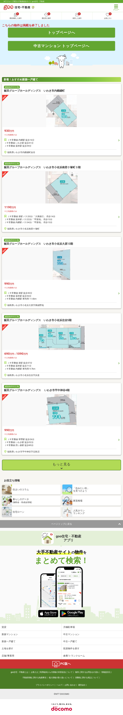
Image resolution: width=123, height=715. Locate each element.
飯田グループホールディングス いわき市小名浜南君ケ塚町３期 (42, 167)
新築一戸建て (9, 641)
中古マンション (71, 634)
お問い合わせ (70, 685)
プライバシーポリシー (45, 685)
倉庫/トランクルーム (74, 655)
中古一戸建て (70, 641)
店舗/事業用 (8, 655)
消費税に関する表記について (87, 677)
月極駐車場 (69, 627)
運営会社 (81, 685)
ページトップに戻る (61, 524)
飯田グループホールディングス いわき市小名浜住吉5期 (37, 320)
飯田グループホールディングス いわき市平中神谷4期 (37, 390)
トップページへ (61, 32)
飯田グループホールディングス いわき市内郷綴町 (34, 90)
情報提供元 (105, 672)
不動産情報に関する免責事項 (34, 677)
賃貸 (4, 627)
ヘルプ (59, 685)
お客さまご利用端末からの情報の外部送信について (51, 672)
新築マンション (10, 634)
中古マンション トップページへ (62, 46)
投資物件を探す (71, 648)
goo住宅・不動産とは (19, 672)
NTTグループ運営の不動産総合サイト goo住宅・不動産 (24, 1)
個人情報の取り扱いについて (60, 677)
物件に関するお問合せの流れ (87, 672)
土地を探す (7, 648)
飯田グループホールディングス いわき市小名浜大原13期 (38, 243)
